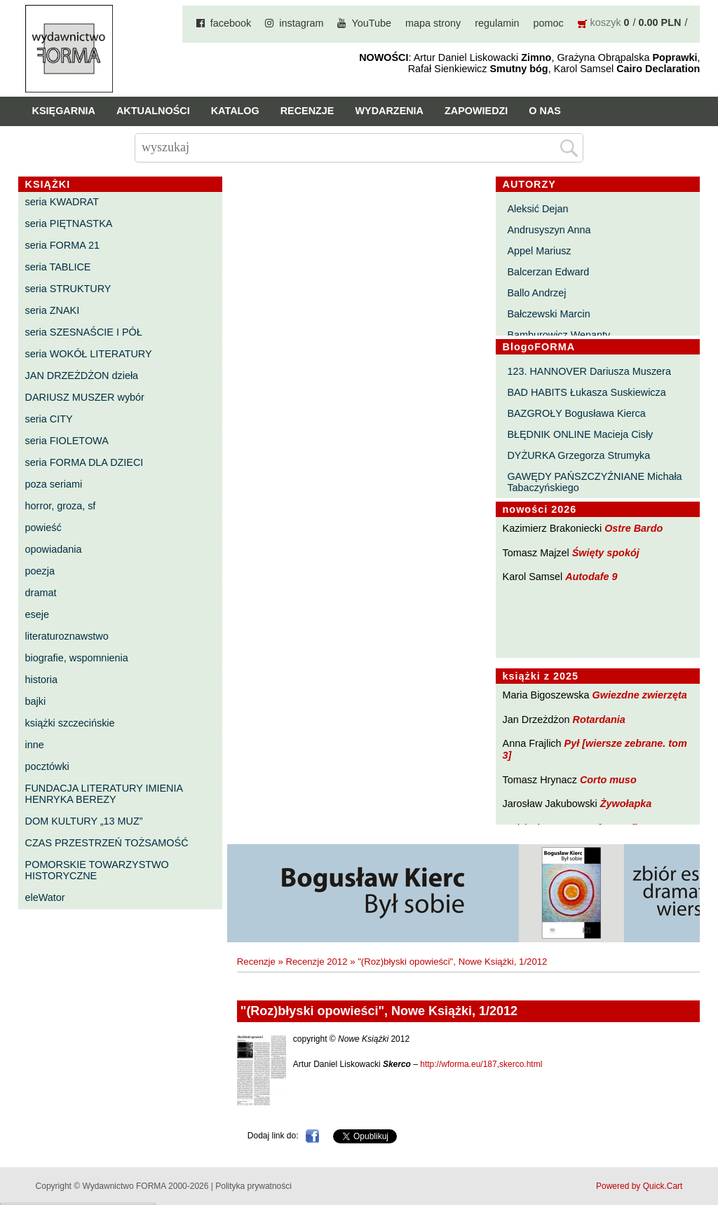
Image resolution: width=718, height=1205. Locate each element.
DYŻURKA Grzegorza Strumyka (578, 455)
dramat (41, 592)
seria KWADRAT (62, 201)
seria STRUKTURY (68, 288)
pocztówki (47, 766)
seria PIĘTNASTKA (69, 223)
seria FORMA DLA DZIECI (84, 462)
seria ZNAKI (52, 310)
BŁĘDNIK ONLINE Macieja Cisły (580, 434)
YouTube (371, 23)
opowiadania (53, 549)
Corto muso (608, 779)
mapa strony (433, 23)
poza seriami (54, 484)
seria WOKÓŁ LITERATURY (88, 353)
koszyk (605, 22)
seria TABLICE (58, 267)
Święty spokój (605, 552)
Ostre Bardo (633, 528)
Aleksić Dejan (537, 208)
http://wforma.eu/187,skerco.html (481, 1064)
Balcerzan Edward (548, 271)
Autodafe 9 (591, 576)
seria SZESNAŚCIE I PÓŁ (83, 332)
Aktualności (153, 110)
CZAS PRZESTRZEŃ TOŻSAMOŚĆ (107, 842)
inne (34, 744)
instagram (301, 23)
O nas (545, 110)
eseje (37, 614)
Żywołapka (626, 803)
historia (41, 679)
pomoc (548, 23)
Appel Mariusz (539, 250)
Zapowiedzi (476, 110)
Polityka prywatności (253, 1186)
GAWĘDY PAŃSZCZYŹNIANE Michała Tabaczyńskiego (594, 482)
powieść (43, 527)
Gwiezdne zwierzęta (639, 695)
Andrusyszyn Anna (548, 229)
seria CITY (49, 419)
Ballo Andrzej (536, 292)
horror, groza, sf (60, 505)
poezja (40, 571)
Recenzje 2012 (317, 961)
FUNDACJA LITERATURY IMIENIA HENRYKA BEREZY (104, 794)
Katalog (235, 110)
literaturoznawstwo (67, 636)
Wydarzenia (389, 110)
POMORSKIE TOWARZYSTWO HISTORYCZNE (97, 870)
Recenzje (307, 110)
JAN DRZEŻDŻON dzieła (82, 375)
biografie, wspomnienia (76, 657)
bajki (35, 701)
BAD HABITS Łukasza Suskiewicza (586, 392)
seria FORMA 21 (62, 245)
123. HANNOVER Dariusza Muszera (589, 371)
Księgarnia (63, 110)
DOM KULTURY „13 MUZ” (84, 821)
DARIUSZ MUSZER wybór (84, 397)
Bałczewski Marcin (548, 313)
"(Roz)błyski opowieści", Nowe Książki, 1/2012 (452, 961)
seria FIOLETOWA (67, 440)
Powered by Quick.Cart (639, 1186)
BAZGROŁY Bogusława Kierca (576, 413)
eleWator (45, 897)
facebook (230, 23)
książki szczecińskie (70, 723)
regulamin (497, 23)
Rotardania (599, 719)
